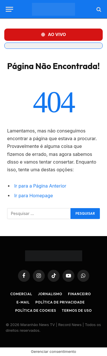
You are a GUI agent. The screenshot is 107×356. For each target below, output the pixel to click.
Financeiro (79, 294)
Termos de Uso (77, 310)
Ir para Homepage (33, 195)
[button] (53, 35)
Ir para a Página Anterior (40, 186)
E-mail (23, 302)
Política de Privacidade (60, 302)
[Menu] (9, 9)
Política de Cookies (35, 310)
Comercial (21, 294)
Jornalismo (50, 294)
